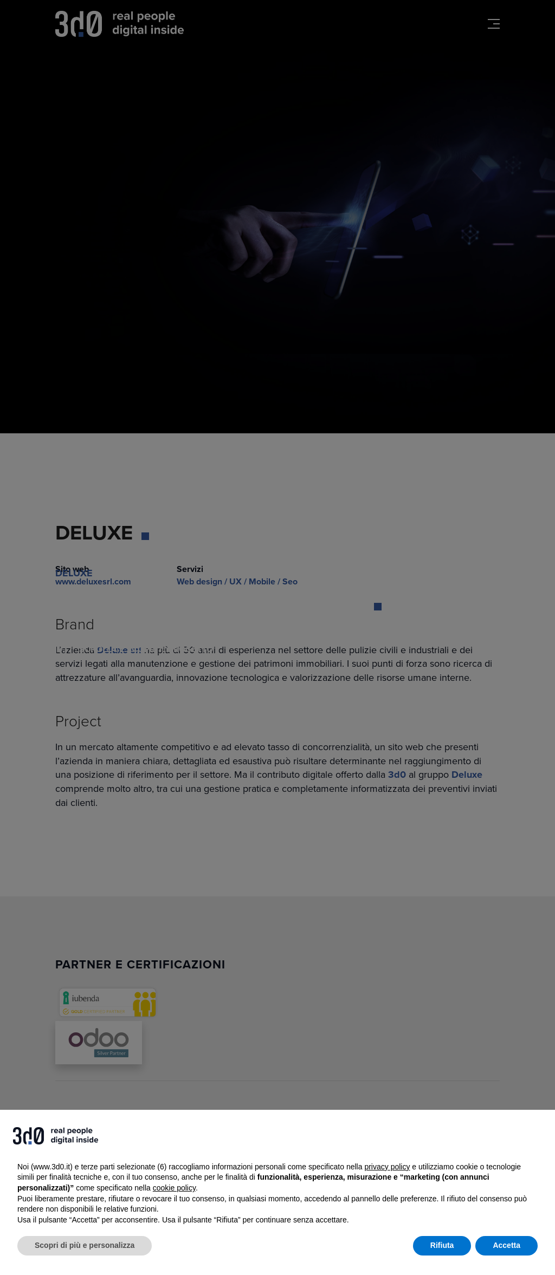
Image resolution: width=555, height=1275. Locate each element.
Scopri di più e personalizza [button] (84, 1245)
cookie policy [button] (174, 1187)
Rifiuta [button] (442, 1245)
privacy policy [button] (387, 1166)
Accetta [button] (506, 1245)
